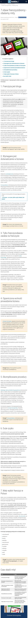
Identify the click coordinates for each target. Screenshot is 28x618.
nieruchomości (22, 516)
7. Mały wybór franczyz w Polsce (11, 74)
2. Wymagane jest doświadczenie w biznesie (13, 63)
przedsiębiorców (9, 174)
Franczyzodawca (4, 185)
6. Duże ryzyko (6, 72)
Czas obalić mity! (7, 76)
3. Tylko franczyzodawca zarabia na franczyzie (14, 65)
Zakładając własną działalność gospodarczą (10, 390)
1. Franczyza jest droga (8, 61)
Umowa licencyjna (7, 321)
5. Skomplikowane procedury (10, 69)
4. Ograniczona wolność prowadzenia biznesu (14, 67)
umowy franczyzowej (12, 407)
